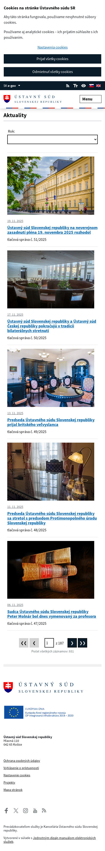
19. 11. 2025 (15, 221)
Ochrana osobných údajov (22, 761)
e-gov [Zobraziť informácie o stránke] (14, 86)
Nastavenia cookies (53, 47)
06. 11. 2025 (15, 605)
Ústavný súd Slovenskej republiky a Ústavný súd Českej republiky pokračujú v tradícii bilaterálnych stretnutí (51, 325)
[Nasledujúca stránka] (72, 643)
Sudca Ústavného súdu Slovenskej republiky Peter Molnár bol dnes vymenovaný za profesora (51, 614)
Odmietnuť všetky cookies (52, 71)
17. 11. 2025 (15, 314)
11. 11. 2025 (15, 507)
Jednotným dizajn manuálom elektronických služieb (50, 840)
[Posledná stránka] (82, 643)
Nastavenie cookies (17, 775)
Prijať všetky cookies (52, 58)
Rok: (11, 131)
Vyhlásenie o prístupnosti (21, 768)
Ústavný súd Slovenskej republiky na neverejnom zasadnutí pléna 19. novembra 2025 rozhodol (52, 230)
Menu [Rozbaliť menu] (90, 99)
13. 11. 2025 (15, 413)
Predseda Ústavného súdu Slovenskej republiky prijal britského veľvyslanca (50, 422)
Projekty (9, 782)
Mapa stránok (13, 790)
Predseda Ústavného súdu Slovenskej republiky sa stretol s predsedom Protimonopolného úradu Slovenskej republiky (52, 518)
